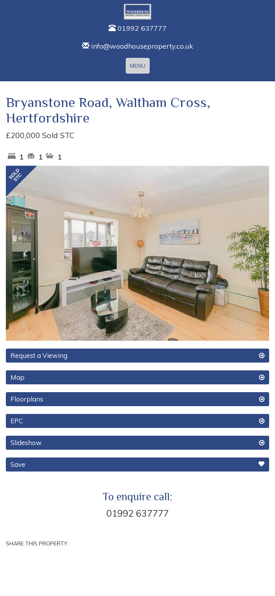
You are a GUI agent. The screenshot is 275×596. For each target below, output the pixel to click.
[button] (25, 253)
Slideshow (137, 442)
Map (137, 377)
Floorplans (137, 399)
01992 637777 (138, 28)
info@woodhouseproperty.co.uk (137, 46)
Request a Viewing (137, 355)
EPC (137, 421)
